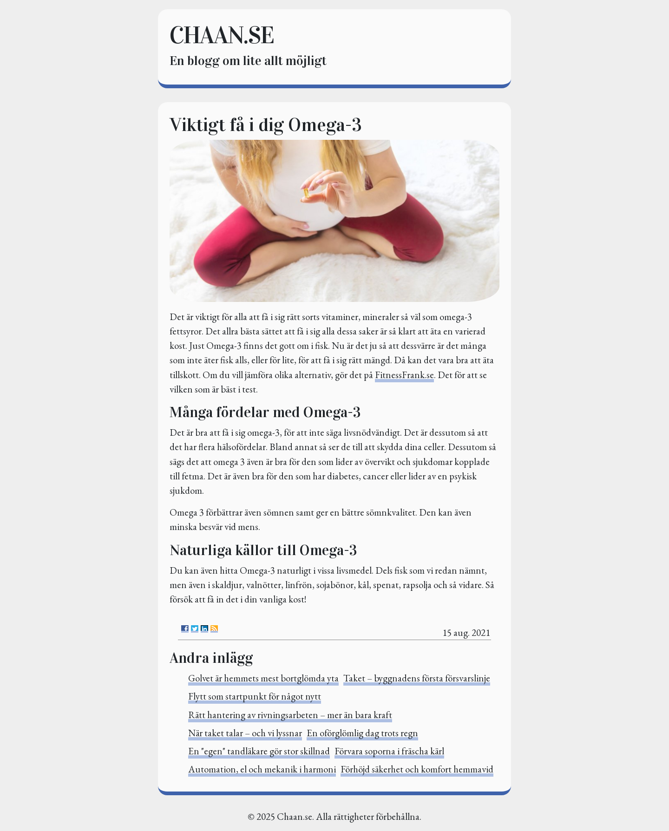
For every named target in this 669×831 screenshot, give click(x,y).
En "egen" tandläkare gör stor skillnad (259, 751)
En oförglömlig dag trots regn (362, 732)
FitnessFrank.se (404, 374)
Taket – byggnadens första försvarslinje (416, 678)
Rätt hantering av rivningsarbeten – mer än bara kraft (290, 714)
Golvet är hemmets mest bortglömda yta (263, 678)
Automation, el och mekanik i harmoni (262, 769)
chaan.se (222, 35)
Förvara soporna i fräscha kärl (389, 751)
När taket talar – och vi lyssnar (245, 732)
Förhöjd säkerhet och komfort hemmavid (417, 769)
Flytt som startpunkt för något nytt (254, 696)
